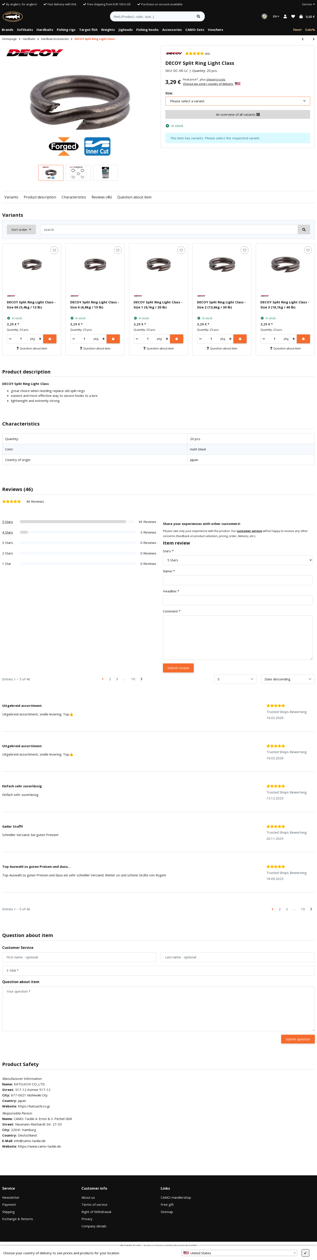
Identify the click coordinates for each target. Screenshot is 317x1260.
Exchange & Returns (17, 1219)
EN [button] (276, 16)
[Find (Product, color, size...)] (151, 16)
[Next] (141, 679)
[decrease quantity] (10, 338)
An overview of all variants (238, 114)
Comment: (171, 611)
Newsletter (11, 1197)
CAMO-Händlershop (176, 1197)
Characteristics (74, 197)
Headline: (171, 591)
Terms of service (94, 1204)
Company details (94, 1226)
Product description (40, 197)
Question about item (134, 197)
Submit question (298, 1039)
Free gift (167, 1204)
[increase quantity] (40, 338)
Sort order (19, 229)
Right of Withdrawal (96, 1212)
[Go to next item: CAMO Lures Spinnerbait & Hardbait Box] (311, 39)
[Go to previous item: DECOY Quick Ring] (305, 39)
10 (133, 679)
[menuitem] (7, 29)
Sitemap (167, 1212)
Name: (168, 571)
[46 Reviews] (197, 53)
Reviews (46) (102, 197)
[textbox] (239, 1253)
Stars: (168, 551)
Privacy (86, 1219)
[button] (307, 4)
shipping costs (215, 79)
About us (88, 1197)
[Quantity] (21, 338)
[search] (169, 230)
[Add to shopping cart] (49, 338)
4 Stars (7, 532)
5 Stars (7, 521)
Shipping (8, 1212)
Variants (11, 197)
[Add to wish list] (54, 250)
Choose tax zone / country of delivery (211, 84)
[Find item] (198, 16)
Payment (9, 1204)
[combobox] (239, 1253)
